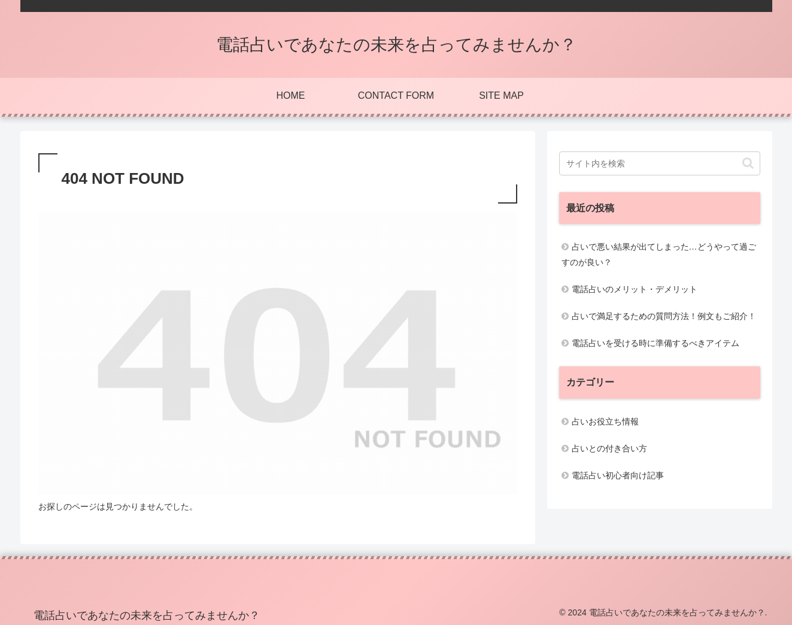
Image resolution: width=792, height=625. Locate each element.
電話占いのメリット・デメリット (634, 289)
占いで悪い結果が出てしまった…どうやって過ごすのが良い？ (659, 254)
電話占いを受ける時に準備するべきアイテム (655, 343)
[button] (748, 163)
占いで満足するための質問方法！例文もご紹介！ (664, 316)
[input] (659, 163)
